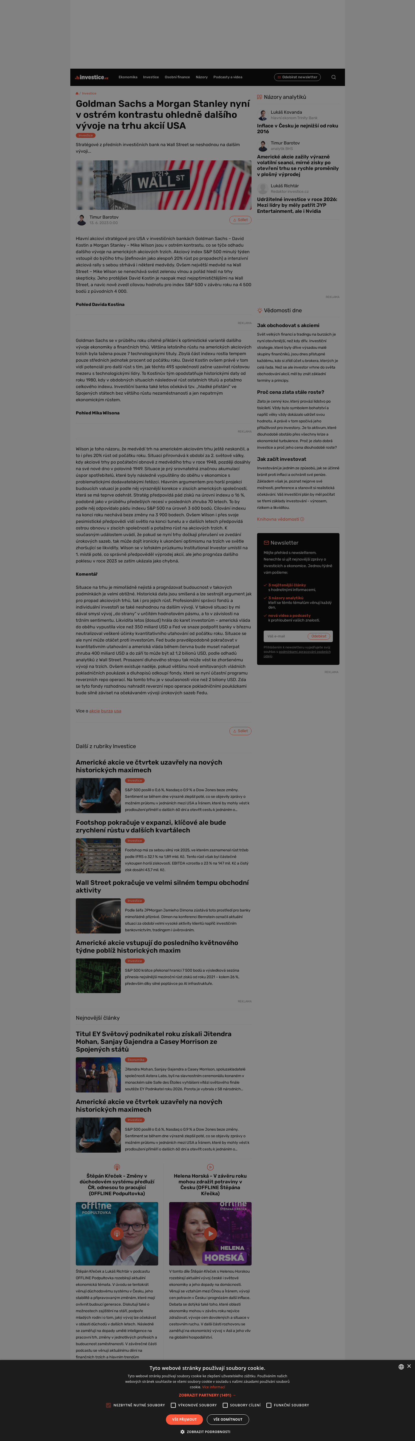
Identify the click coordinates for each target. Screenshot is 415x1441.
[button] (207, 1395)
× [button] (409, 1366)
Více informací (213, 1387)
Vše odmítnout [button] (227, 1419)
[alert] (207, 720)
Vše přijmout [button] (184, 1419)
